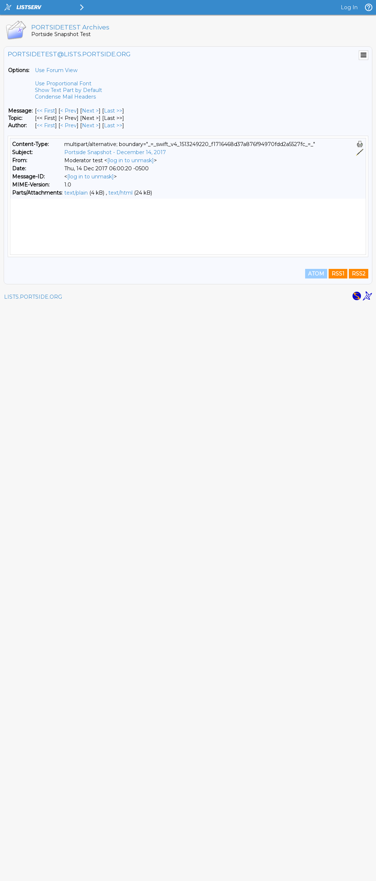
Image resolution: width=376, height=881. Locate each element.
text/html (120, 192)
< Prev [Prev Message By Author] (68, 125)
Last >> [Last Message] (113, 110)
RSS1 (338, 848)
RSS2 (358, 848)
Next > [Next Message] (90, 110)
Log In (349, 7)
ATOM (316, 848)
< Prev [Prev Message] (68, 110)
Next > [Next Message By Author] (90, 125)
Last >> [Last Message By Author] (113, 125)
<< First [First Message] (46, 110)
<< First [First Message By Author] (46, 125)
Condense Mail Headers (65, 96)
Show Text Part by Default (68, 90)
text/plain (76, 192)
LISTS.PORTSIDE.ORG (33, 871)
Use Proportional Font (63, 83)
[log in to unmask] (130, 160)
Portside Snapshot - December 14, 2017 (115, 152)
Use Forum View (56, 70)
